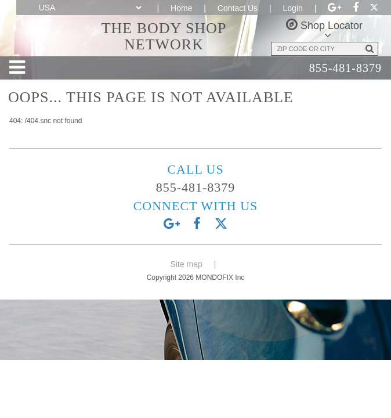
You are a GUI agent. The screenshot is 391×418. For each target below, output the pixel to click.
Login (293, 8)
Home (181, 8)
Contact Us (238, 8)
